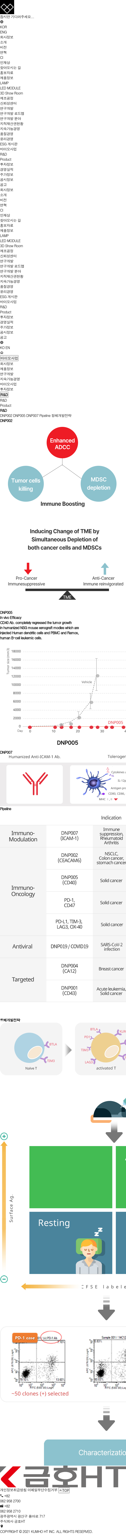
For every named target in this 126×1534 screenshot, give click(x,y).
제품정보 (6, 77)
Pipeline (44, 415)
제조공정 (6, 98)
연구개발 (6, 108)
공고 (3, 184)
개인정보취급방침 (13, 1489)
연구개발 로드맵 (12, 113)
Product (5, 159)
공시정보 (6, 179)
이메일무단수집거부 (42, 1489)
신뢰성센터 (8, 103)
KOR (3, 26)
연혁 (3, 52)
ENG (3, 32)
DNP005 (19, 415)
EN (8, 347)
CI (1, 57)
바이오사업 (8, 149)
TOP (64, 1490)
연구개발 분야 (10, 118)
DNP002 (6, 415)
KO (2, 347)
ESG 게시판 (8, 143)
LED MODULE (10, 88)
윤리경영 (6, 138)
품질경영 (6, 133)
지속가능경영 (10, 128)
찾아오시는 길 (10, 67)
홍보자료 (6, 72)
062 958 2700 (10, 1500)
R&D (3, 154)
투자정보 (6, 164)
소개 (3, 42)
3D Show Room (11, 93)
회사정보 (6, 37)
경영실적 (6, 169)
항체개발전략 (61, 415)
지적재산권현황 (11, 123)
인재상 (5, 62)
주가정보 (6, 174)
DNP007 (32, 415)
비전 (3, 47)
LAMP (4, 82)
